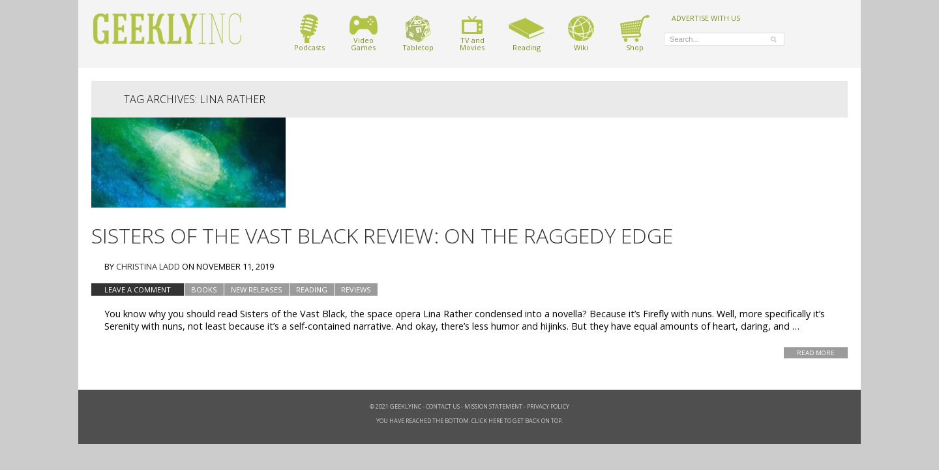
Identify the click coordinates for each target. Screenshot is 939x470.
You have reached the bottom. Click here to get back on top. (469, 420)
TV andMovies (472, 33)
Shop (634, 33)
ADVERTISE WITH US (706, 17)
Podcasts (309, 33)
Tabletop (418, 33)
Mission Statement (493, 406)
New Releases (256, 289)
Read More (816, 353)
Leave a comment (137, 289)
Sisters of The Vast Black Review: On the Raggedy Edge (382, 235)
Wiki (581, 33)
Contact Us (443, 406)
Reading (526, 33)
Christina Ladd (148, 266)
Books (204, 289)
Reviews (356, 289)
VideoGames (364, 33)
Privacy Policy (548, 406)
